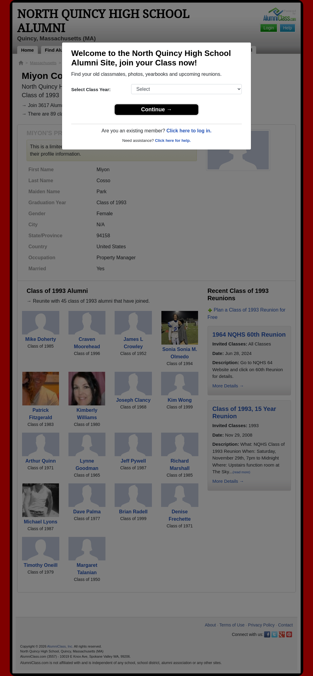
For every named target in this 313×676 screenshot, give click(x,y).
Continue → (156, 109)
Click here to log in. (189, 130)
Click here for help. (173, 140)
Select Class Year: (91, 89)
